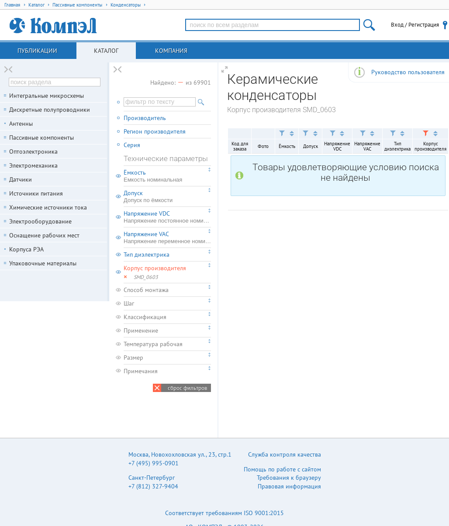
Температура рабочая (153, 344)
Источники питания (36, 193)
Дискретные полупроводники (49, 109)
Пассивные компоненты (41, 137)
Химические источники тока (48, 207)
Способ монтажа (146, 290)
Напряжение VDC (167, 217)
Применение (141, 330)
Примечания (141, 371)
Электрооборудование (40, 221)
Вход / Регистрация (415, 24)
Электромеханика (33, 165)
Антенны (21, 123)
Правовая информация (289, 486)
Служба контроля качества (284, 454)
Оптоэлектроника (33, 151)
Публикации (37, 51)
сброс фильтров (187, 388)
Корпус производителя (155, 268)
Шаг (129, 303)
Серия (132, 145)
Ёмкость (167, 175)
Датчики (20, 179)
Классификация (145, 317)
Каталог (106, 51)
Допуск (167, 196)
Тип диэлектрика (146, 254)
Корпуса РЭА (26, 249)
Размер (133, 357)
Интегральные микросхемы (46, 96)
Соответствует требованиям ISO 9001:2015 (224, 513)
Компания (171, 51)
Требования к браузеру (289, 477)
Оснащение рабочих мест (44, 235)
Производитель (145, 118)
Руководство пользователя (408, 72)
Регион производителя (155, 131)
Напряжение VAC (167, 237)
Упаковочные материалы (42, 263)
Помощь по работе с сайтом (282, 469)
